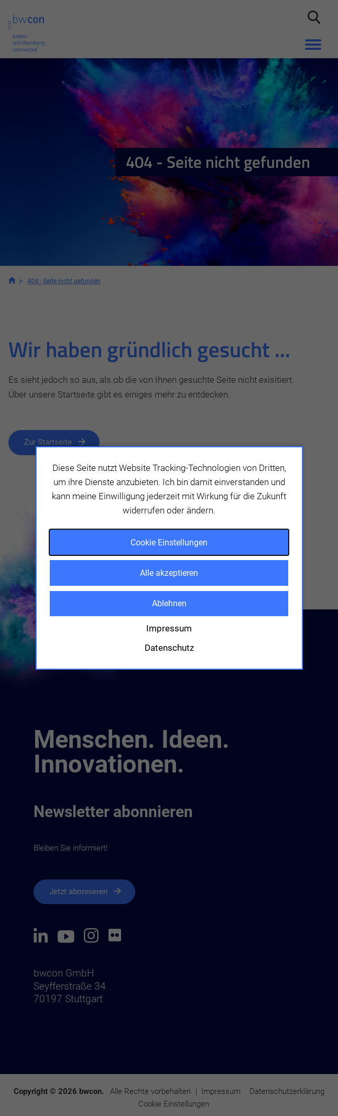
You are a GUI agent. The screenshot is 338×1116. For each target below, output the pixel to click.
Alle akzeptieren (169, 573)
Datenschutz (169, 647)
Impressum (169, 628)
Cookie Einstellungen (169, 543)
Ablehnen (169, 603)
